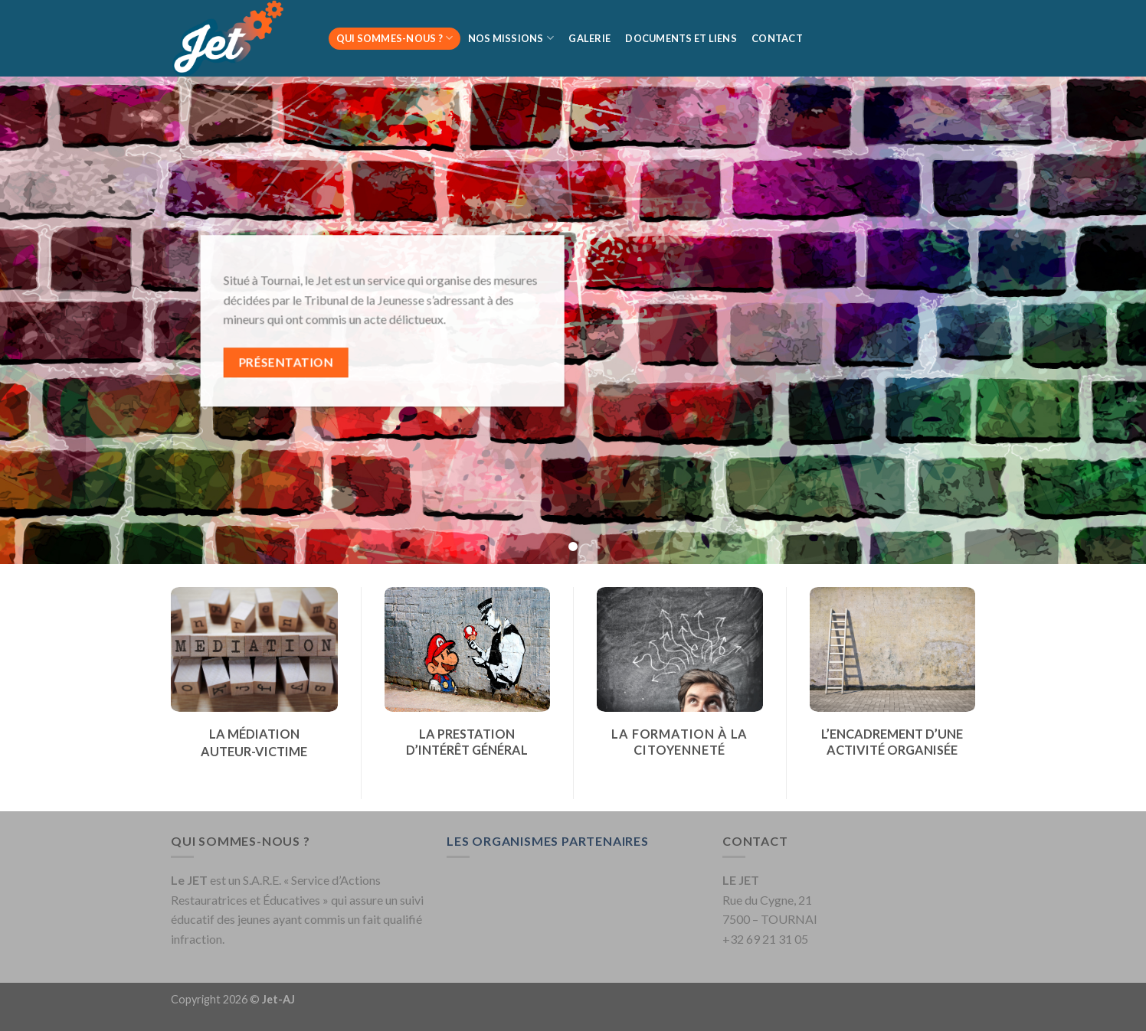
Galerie (589, 38)
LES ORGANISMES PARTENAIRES (548, 841)
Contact (777, 38)
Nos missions (511, 38)
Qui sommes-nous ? (394, 38)
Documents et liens (681, 38)
